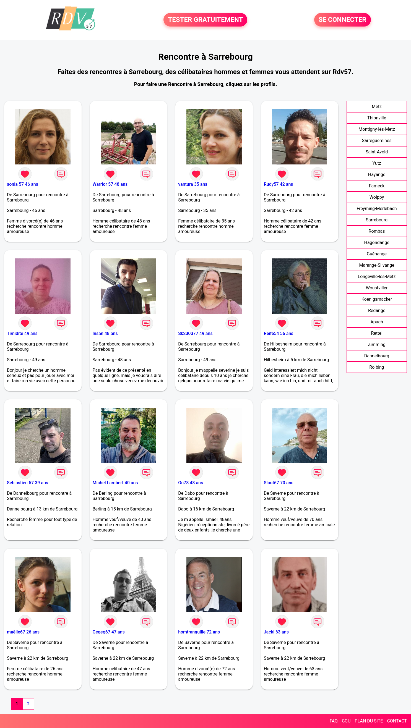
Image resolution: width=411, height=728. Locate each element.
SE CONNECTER (342, 20)
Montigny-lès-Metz (376, 129)
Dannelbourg (376, 355)
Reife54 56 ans (278, 333)
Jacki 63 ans (276, 632)
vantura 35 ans (192, 184)
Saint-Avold (377, 151)
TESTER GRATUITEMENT (205, 20)
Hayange (376, 174)
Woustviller (377, 287)
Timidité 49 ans (22, 333)
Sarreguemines (376, 140)
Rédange (376, 310)
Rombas (377, 231)
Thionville (376, 118)
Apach (376, 321)
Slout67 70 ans (278, 482)
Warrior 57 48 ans (110, 184)
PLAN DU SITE (369, 721)
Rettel (376, 333)
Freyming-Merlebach (377, 208)
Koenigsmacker (376, 299)
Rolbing (376, 367)
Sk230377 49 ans (195, 333)
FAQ (334, 721)
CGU (346, 721)
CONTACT (397, 721)
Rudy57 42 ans (278, 184)
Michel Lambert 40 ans (115, 482)
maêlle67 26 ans (23, 632)
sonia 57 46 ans (22, 184)
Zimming (376, 344)
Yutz (376, 163)
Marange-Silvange (376, 265)
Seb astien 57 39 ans (27, 482)
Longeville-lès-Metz (377, 276)
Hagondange (376, 242)
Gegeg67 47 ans (109, 632)
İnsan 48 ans (105, 333)
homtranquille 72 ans (199, 632)
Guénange (377, 253)
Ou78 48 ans (190, 482)
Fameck (376, 185)
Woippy (377, 197)
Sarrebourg (377, 219)
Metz (377, 106)
